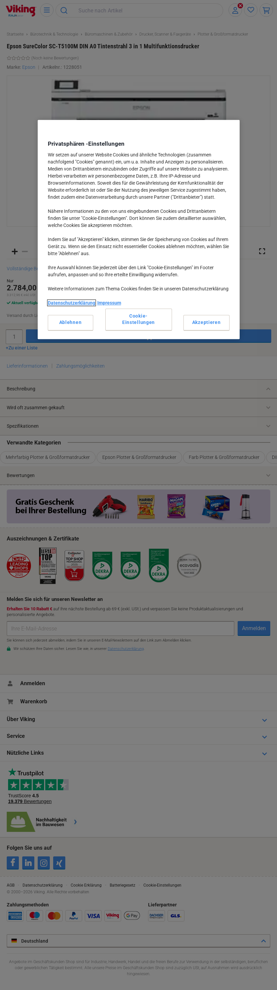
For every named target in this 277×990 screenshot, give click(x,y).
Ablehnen (70, 322)
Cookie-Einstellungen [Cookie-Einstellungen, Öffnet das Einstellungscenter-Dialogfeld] (138, 319)
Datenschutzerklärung (71, 302)
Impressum (109, 302)
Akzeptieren (206, 322)
